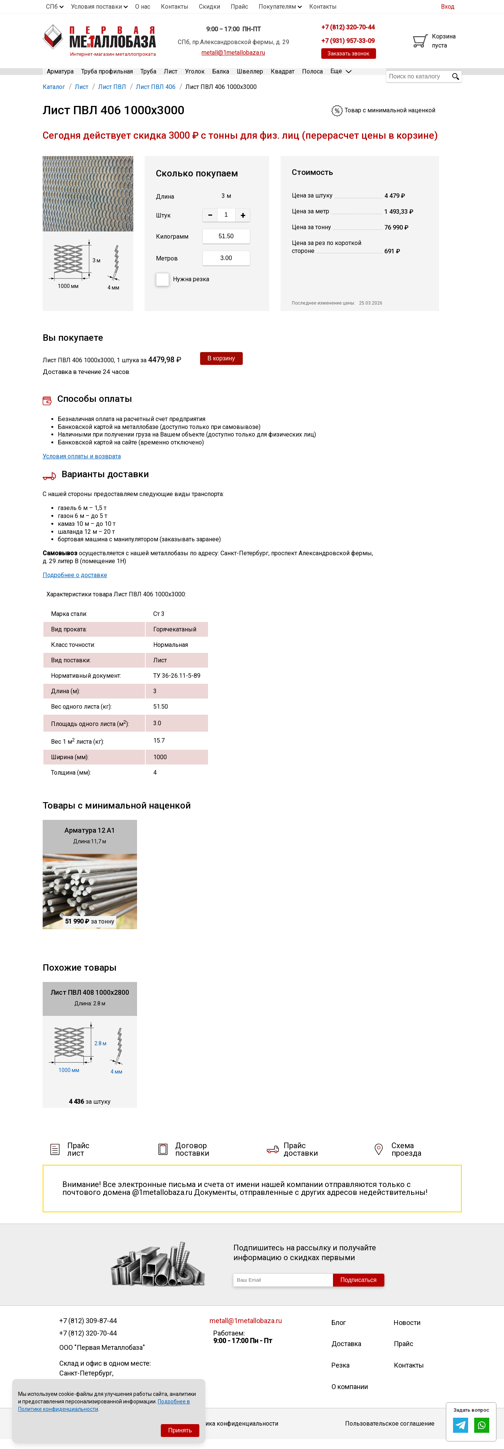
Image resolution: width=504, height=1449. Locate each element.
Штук (163, 224)
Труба (148, 76)
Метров (167, 268)
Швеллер (250, 76)
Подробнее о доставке (75, 584)
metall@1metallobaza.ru (233, 52)
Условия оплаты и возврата (82, 465)
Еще (340, 76)
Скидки (209, 6)
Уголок (195, 76)
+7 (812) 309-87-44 (88, 1330)
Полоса (312, 76)
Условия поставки (96, 6)
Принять (180, 1430)
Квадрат (282, 76)
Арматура (60, 76)
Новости (407, 1332)
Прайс (239, 6)
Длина (165, 206)
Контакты (174, 6)
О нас (142, 6)
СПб (52, 6)
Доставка (346, 1353)
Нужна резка (182, 289)
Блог (338, 1332)
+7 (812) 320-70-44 (88, 1342)
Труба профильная (107, 76)
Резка (340, 1375)
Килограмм (172, 246)
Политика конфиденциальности (233, 1433)
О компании (349, 1396)
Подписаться (359, 1289)
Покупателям (277, 6)
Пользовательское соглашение (390, 1433)
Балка (220, 76)
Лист (170, 76)
